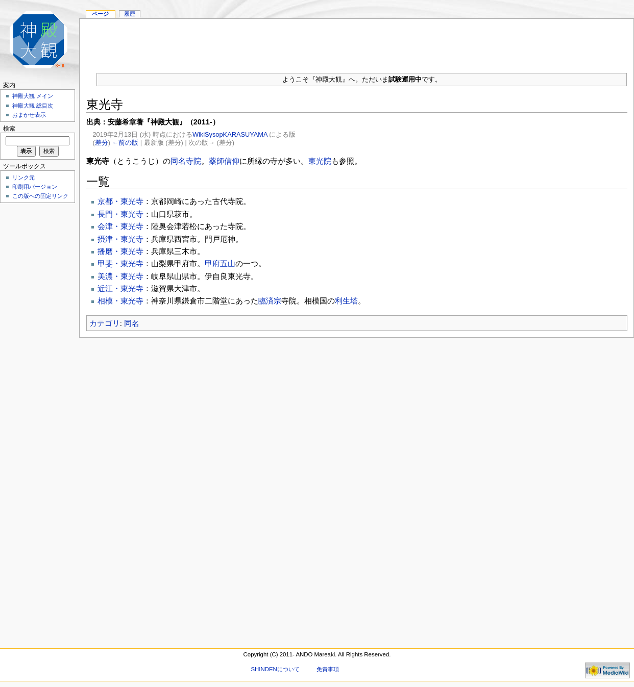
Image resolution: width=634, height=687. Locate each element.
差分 (101, 142)
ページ (100, 14)
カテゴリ (104, 323)
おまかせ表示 (29, 115)
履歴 (129, 14)
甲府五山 (220, 263)
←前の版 (125, 142)
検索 (9, 128)
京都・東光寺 (120, 201)
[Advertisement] (35, 359)
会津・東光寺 (120, 226)
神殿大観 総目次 (32, 106)
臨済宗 (269, 300)
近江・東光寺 (120, 288)
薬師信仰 (224, 161)
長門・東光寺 (120, 214)
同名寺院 (185, 161)
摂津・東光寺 (120, 239)
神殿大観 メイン (32, 96)
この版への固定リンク (40, 196)
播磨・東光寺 (120, 251)
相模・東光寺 (120, 300)
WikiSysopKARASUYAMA (229, 134)
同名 (131, 323)
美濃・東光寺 (120, 276)
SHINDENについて (275, 669)
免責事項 (327, 669)
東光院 (319, 161)
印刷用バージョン (34, 187)
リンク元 (23, 177)
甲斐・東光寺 (120, 263)
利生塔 (346, 300)
